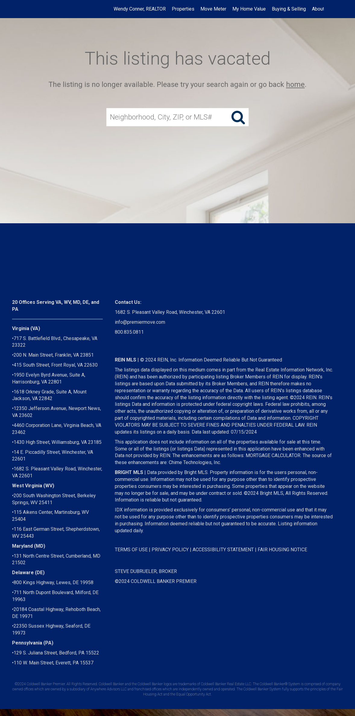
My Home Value (249, 9)
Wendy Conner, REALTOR (140, 9)
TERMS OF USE (131, 549)
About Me (322, 9)
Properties (183, 9)
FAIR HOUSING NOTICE (282, 549)
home (295, 84)
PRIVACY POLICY (170, 549)
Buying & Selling (289, 9)
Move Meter (213, 9)
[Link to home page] (34, 9)
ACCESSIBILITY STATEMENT (223, 549)
